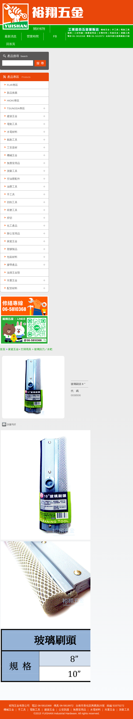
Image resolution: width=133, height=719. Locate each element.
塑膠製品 (12, 249)
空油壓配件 (13, 178)
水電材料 (12, 131)
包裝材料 (12, 256)
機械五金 (12, 155)
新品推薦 (12, 92)
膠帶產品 (12, 264)
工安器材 (12, 147)
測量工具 (12, 170)
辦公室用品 (13, 233)
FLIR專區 (12, 84)
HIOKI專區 (13, 100)
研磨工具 (12, 210)
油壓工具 (12, 186)
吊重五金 (12, 280)
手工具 (11, 194)
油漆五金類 (13, 272)
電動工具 (12, 123)
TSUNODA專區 (16, 108)
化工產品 (12, 225)
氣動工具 (12, 139)
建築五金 (12, 116)
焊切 (9, 217)
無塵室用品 (13, 163)
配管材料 (12, 288)
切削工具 (12, 202)
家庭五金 (12, 241)
